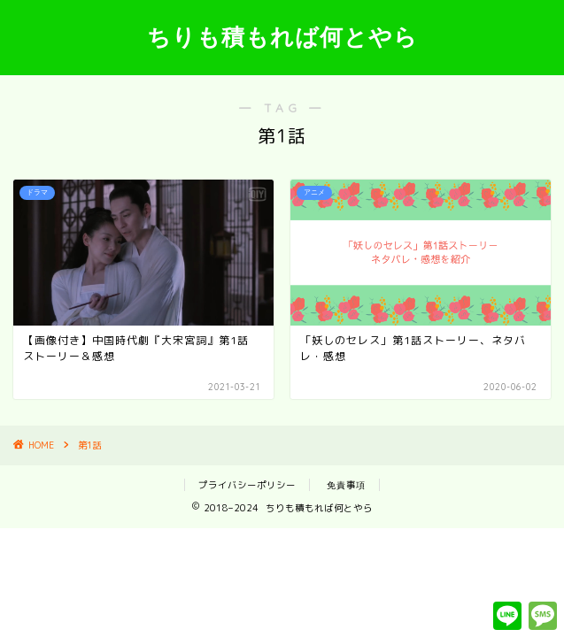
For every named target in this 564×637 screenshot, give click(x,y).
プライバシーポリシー (247, 485)
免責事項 (346, 485)
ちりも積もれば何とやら (282, 36)
